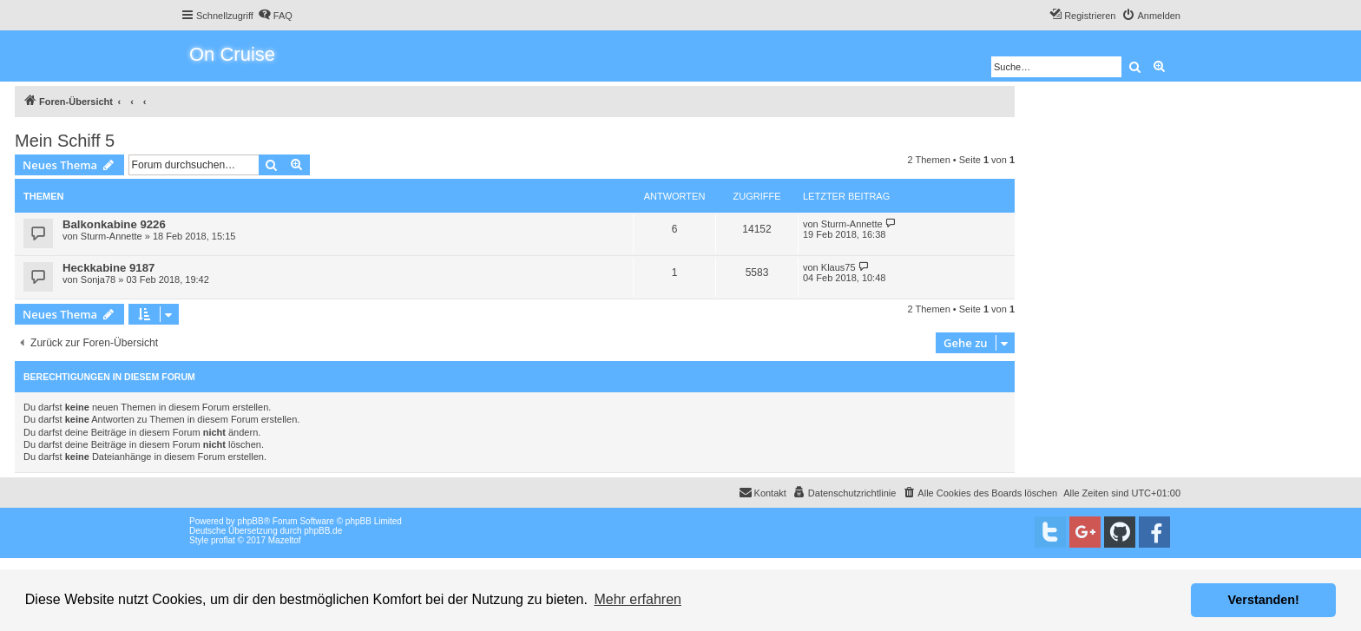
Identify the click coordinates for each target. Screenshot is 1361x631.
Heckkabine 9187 (108, 267)
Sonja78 (98, 279)
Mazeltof (284, 540)
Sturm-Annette (111, 236)
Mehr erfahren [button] (637, 599)
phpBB (251, 521)
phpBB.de (323, 531)
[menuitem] (275, 15)
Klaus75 (838, 267)
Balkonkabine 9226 (114, 224)
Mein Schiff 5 (65, 140)
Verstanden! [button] (1263, 600)
